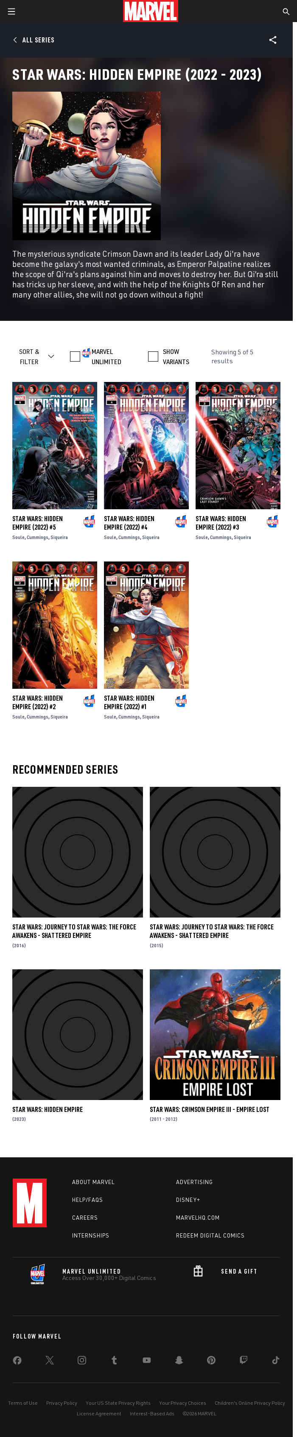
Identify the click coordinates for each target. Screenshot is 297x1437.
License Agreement (99, 1413)
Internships (90, 1235)
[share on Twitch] (243, 1362)
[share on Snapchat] (179, 1362)
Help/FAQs (87, 1199)
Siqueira (59, 537)
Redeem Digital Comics (210, 1235)
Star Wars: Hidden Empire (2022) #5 (37, 522)
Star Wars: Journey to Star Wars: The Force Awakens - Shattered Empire (74, 931)
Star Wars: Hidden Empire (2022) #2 (37, 702)
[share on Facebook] (17, 1362)
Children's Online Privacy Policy (250, 1403)
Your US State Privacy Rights (118, 1403)
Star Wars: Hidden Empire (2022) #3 (221, 522)
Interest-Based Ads (152, 1413)
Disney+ (188, 1199)
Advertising (194, 1182)
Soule (18, 537)
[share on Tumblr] (114, 1362)
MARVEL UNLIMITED (106, 356)
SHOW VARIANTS (176, 356)
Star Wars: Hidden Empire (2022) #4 (129, 522)
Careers (85, 1217)
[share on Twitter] (49, 1362)
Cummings (37, 537)
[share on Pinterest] (211, 1362)
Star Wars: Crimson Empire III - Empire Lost (209, 1109)
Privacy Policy (61, 1403)
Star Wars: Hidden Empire (47, 1109)
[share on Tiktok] (276, 1362)
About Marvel (93, 1182)
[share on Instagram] (82, 1362)
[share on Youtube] (147, 1362)
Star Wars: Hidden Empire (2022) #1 (129, 702)
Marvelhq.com (198, 1217)
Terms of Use (23, 1403)
